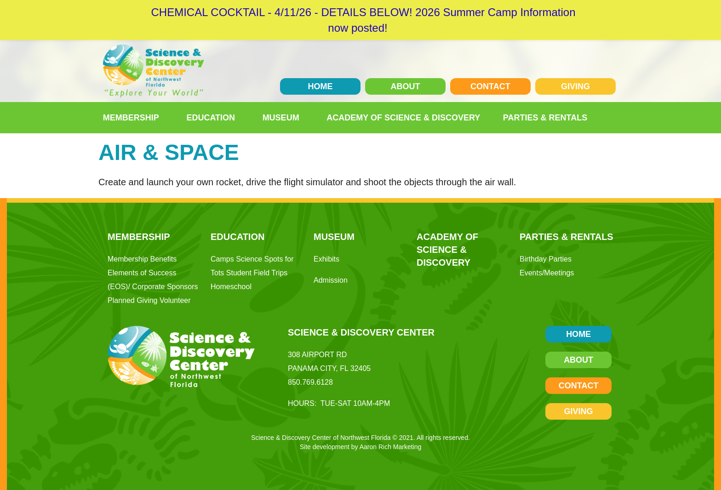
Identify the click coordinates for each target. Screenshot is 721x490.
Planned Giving (133, 300)
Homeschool (231, 287)
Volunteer (175, 300)
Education (213, 117)
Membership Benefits (142, 259)
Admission (331, 280)
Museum (283, 117)
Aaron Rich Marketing (391, 446)
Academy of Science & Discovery (403, 117)
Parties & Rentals (547, 117)
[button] (608, 118)
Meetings (559, 273)
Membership (133, 117)
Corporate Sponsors (165, 287)
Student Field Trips (256, 273)
